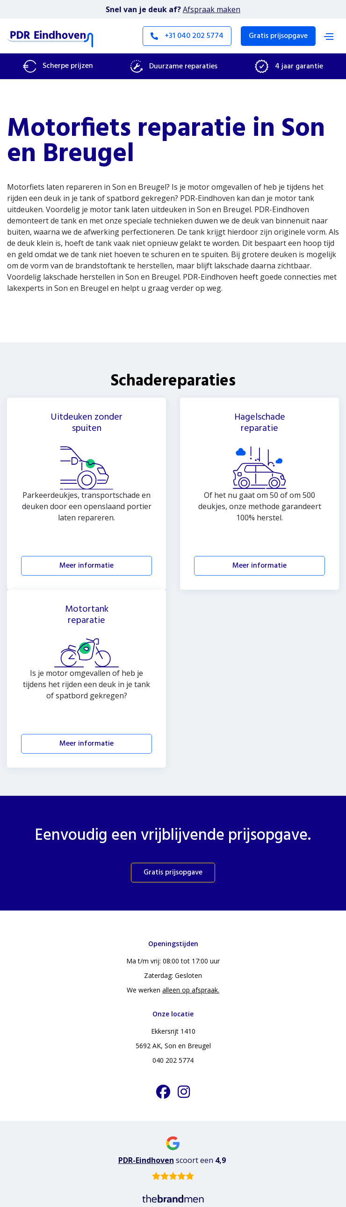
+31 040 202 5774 (187, 36)
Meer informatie (86, 566)
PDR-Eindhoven (146, 1160)
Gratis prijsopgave (278, 36)
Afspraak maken (211, 9)
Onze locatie (173, 1013)
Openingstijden (173, 943)
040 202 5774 (173, 1060)
